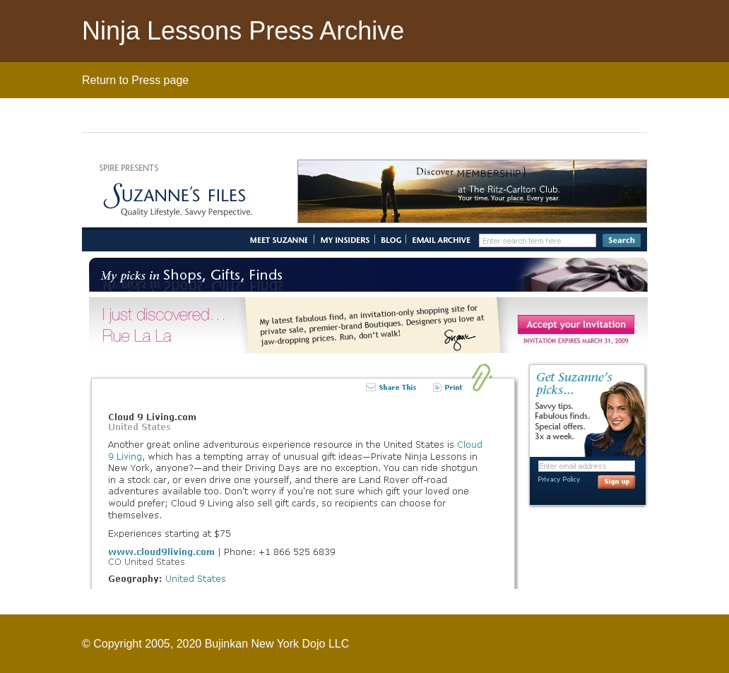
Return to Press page (135, 80)
